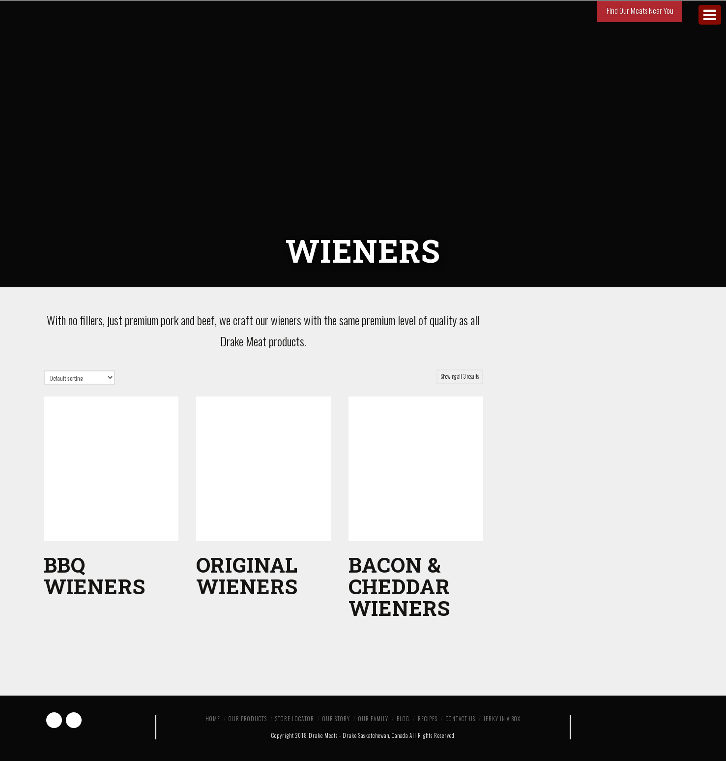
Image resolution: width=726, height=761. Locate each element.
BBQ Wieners (94, 575)
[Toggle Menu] (709, 15)
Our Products (248, 719)
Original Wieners (247, 575)
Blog (403, 719)
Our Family (373, 719)
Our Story (336, 719)
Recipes (427, 719)
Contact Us (460, 719)
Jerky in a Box (502, 719)
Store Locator (294, 719)
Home (212, 719)
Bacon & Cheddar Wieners (399, 586)
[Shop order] (79, 377)
